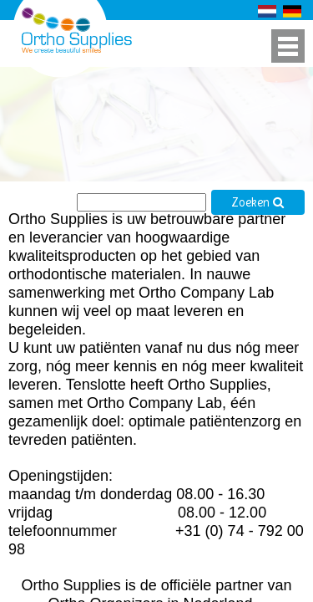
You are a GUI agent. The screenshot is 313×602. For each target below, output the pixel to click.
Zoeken (258, 203)
